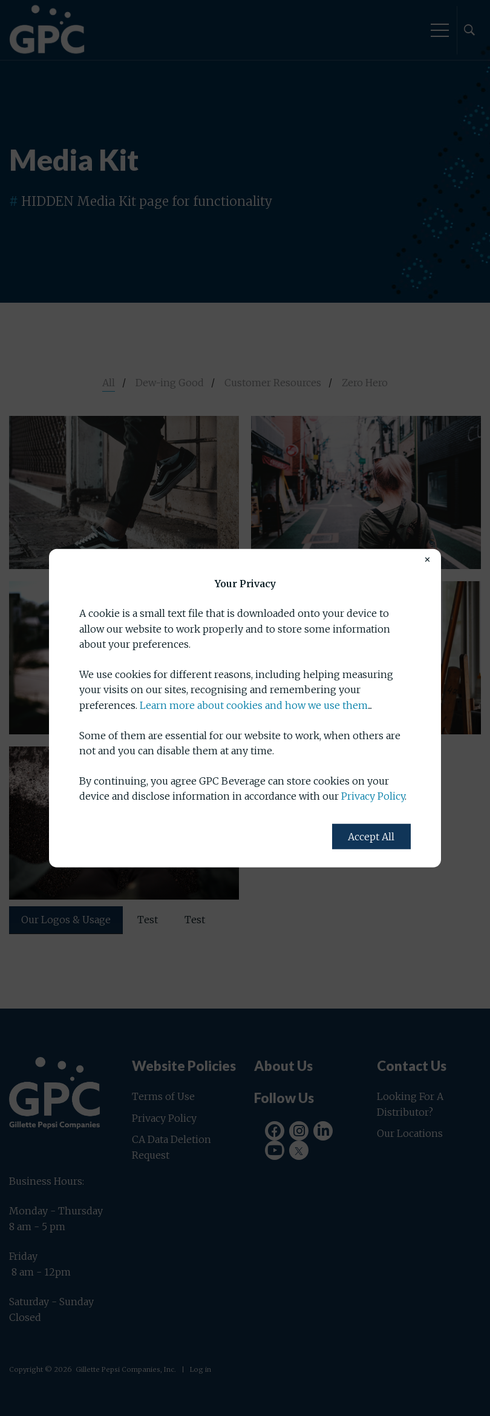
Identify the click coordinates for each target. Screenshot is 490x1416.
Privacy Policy (373, 796)
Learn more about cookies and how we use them (254, 705)
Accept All (371, 837)
